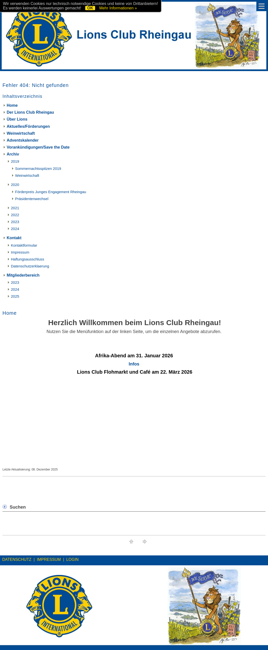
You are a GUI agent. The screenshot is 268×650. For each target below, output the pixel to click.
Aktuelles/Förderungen (28, 126)
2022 (15, 215)
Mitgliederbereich (23, 275)
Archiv (13, 154)
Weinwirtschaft (21, 133)
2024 (15, 229)
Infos (134, 364)
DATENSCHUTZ (16, 559)
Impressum (20, 252)
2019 (15, 161)
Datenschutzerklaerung (30, 266)
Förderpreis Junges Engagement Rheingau (50, 192)
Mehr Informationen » (118, 8)
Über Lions (17, 119)
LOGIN (72, 559)
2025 (15, 296)
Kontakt (14, 238)
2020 (15, 184)
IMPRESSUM (49, 559)
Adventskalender (23, 140)
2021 (15, 208)
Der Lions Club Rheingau (30, 112)
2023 (15, 222)
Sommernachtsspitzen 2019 (38, 168)
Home (12, 105)
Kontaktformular (24, 245)
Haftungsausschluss (27, 259)
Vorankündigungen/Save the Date (38, 147)
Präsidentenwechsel (31, 199)
